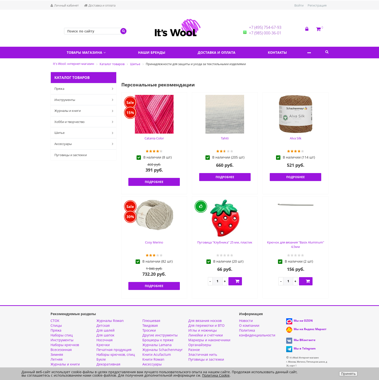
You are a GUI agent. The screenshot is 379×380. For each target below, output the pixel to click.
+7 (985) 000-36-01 (265, 33)
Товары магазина (87, 52)
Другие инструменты (160, 335)
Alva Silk (295, 138)
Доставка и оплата (100, 5)
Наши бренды (156, 52)
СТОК (55, 320)
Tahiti (225, 138)
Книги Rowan (153, 359)
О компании (249, 325)
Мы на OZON (303, 321)
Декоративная (108, 364)
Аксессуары (84, 143)
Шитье (84, 132)
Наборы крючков (65, 344)
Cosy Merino (154, 242)
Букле (101, 359)
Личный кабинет (65, 5)
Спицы (56, 325)
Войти (299, 5)
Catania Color (154, 138)
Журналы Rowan (110, 320)
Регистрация (317, 5)
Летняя (57, 359)
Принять (348, 373)
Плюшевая (151, 320)
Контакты (288, 52)
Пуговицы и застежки (70, 155)
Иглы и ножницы (202, 330)
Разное (194, 349)
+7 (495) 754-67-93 (265, 27)
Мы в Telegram (305, 348)
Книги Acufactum (156, 354)
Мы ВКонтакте (304, 340)
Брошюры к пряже (158, 340)
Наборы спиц (62, 335)
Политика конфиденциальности (257, 332)
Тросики (149, 330)
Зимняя (57, 354)
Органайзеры (199, 344)
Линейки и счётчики (205, 335)
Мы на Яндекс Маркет (310, 329)
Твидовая (150, 325)
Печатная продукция (113, 349)
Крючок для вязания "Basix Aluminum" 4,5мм (295, 244)
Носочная (104, 340)
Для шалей (105, 330)
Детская (103, 325)
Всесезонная (61, 349)
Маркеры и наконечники (209, 340)
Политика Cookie (216, 375)
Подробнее (154, 182)
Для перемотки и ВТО (206, 325)
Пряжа (84, 88)
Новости (246, 320)
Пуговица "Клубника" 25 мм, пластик (224, 242)
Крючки (103, 344)
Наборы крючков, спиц (115, 354)
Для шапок (105, 335)
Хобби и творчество (84, 121)
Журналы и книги (84, 110)
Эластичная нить (202, 354)
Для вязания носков (205, 320)
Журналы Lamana (157, 344)
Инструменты (84, 99)
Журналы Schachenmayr (162, 349)
